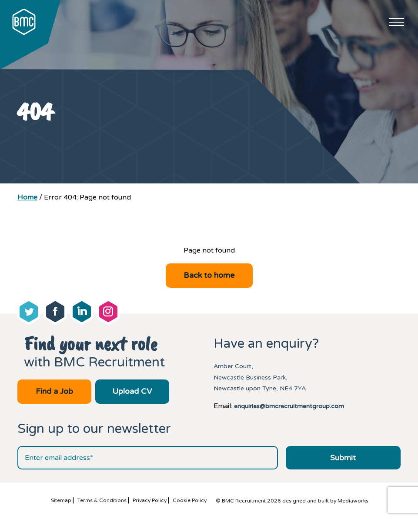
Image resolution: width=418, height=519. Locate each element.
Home (27, 197)
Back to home (209, 275)
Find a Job (54, 391)
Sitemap (61, 500)
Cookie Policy (190, 500)
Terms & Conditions (102, 500)
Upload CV (132, 391)
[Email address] (147, 457)
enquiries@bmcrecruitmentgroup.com (289, 406)
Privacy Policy (150, 500)
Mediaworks (353, 501)
